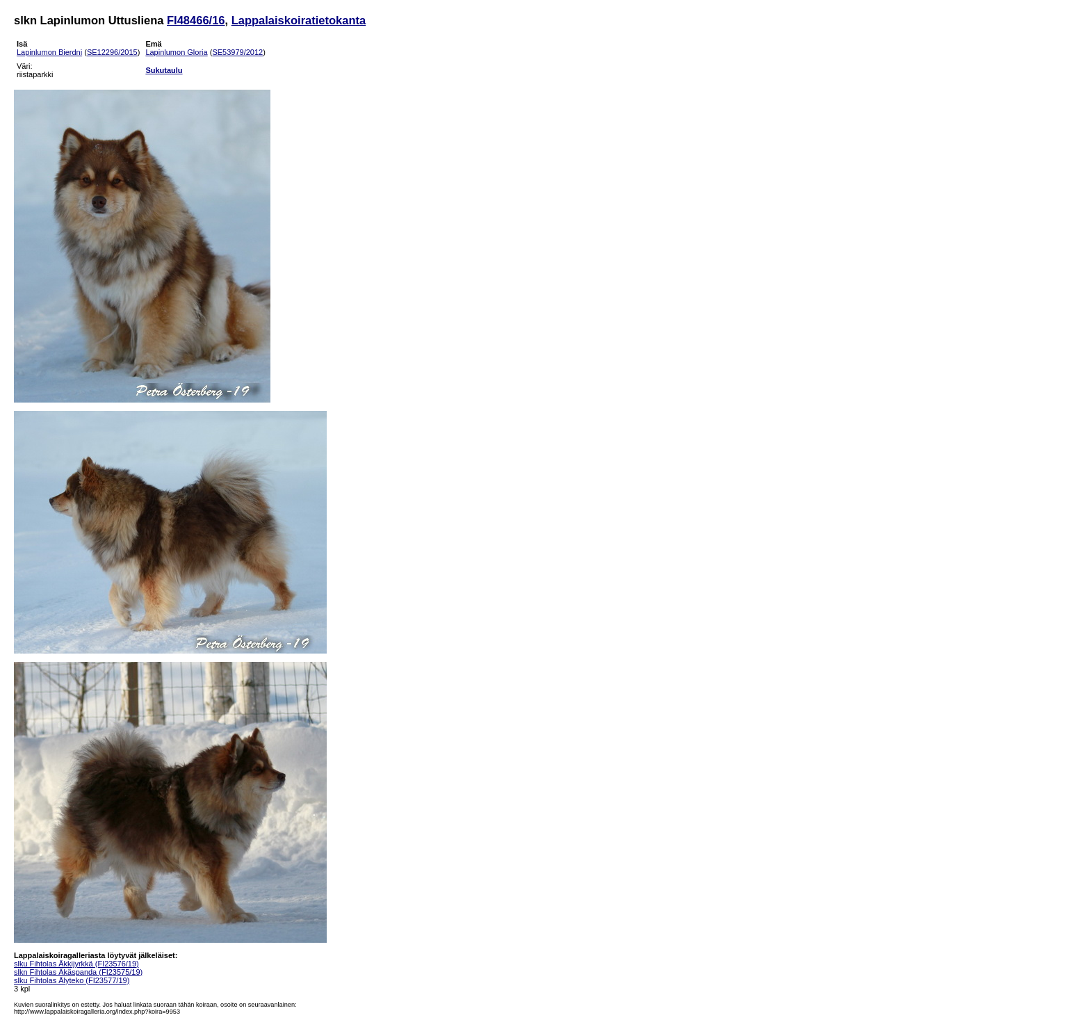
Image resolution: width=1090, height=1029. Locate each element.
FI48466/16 (196, 20)
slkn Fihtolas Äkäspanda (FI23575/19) (78, 972)
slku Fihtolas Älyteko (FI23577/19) (71, 980)
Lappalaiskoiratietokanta (298, 20)
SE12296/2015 (112, 52)
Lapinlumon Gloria (176, 52)
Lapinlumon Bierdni (49, 52)
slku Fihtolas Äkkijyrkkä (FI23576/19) (76, 963)
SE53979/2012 (237, 52)
